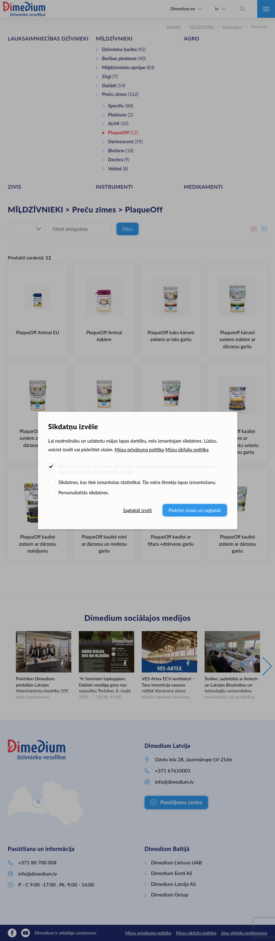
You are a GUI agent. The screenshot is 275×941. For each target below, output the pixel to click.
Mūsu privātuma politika (139, 449)
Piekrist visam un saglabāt (194, 510)
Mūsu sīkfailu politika (187, 449)
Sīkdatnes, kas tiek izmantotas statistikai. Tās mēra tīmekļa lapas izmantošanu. (137, 482)
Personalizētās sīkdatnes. (84, 492)
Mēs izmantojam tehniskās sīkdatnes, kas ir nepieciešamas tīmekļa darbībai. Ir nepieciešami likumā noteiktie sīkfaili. (137, 469)
